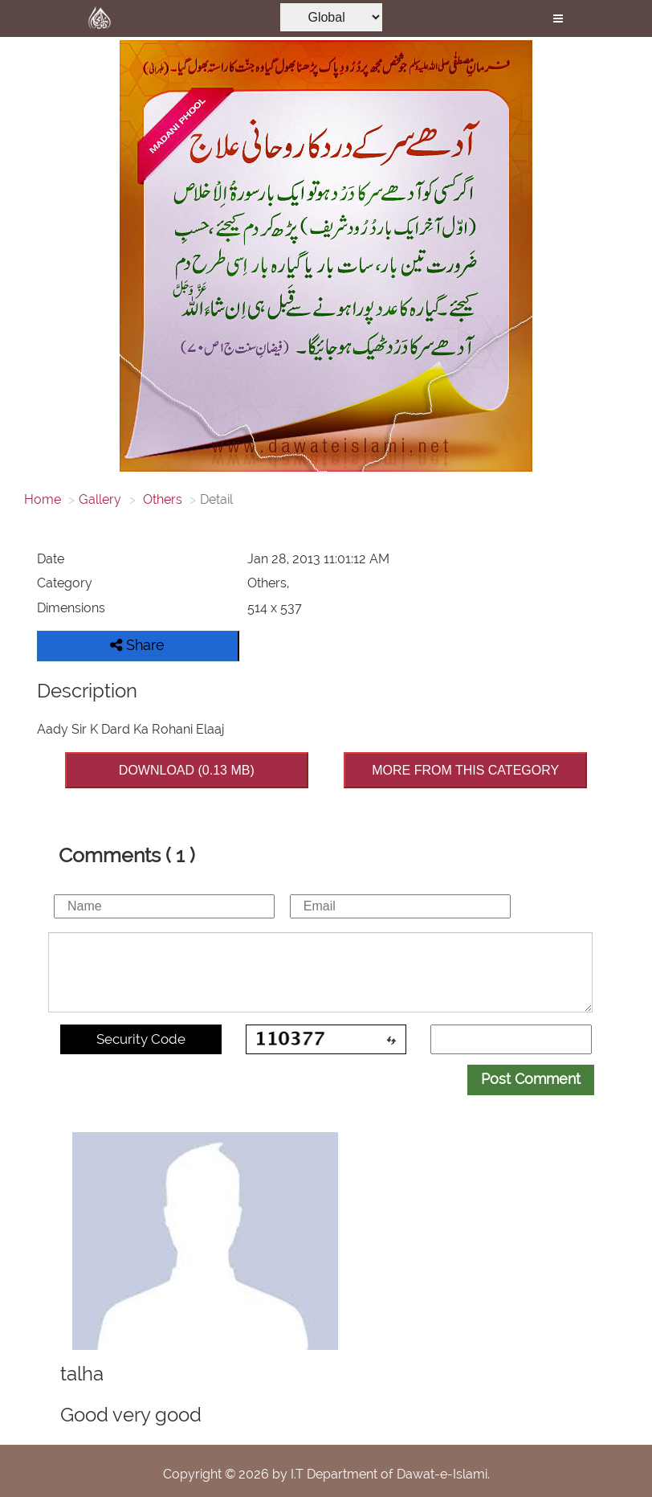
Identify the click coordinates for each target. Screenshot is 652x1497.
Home (42, 499)
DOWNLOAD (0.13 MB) (187, 770)
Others (161, 499)
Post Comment (531, 1078)
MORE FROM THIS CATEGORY (465, 770)
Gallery (100, 499)
